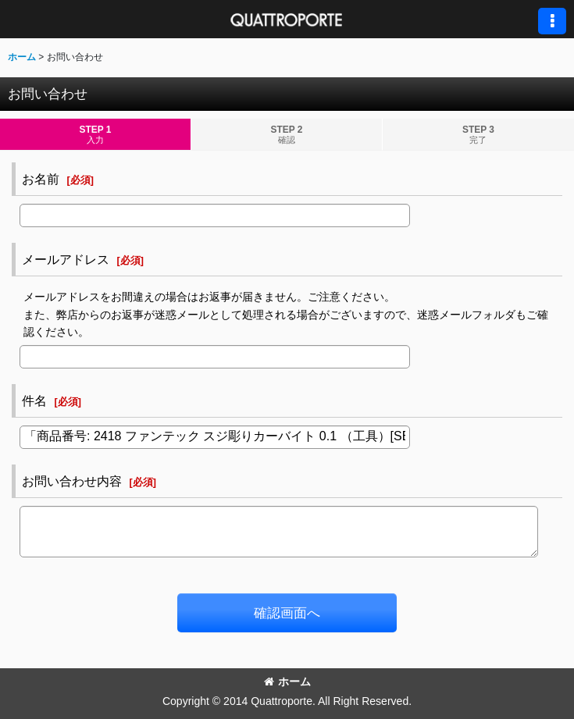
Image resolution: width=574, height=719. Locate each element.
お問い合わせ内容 (72, 481)
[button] (552, 21)
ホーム (287, 681)
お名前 (40, 179)
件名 (34, 400)
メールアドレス (65, 259)
